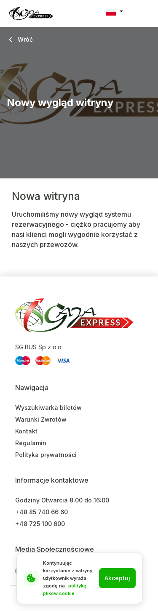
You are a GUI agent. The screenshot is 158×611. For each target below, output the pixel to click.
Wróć (25, 39)
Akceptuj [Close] (117, 578)
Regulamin (30, 442)
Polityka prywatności (46, 454)
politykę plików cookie (64, 589)
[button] (115, 12)
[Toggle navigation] (144, 13)
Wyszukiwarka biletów (48, 407)
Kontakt (26, 431)
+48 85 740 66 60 (41, 511)
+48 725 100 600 (40, 523)
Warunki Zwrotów (41, 419)
